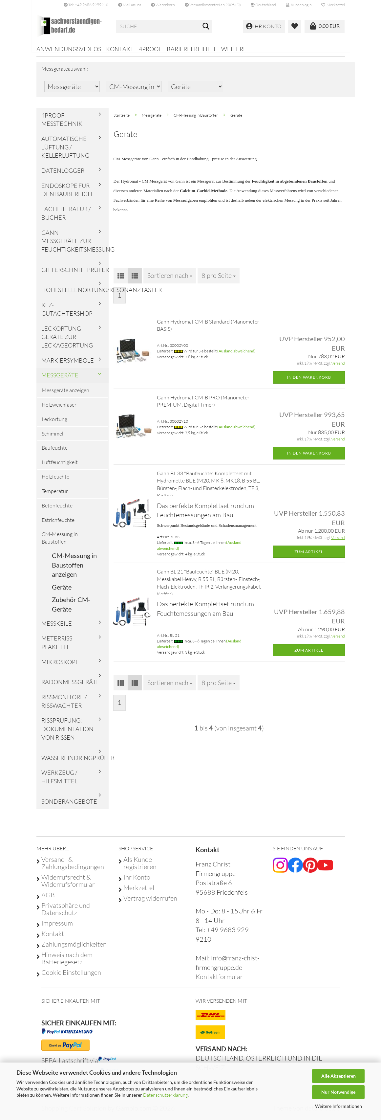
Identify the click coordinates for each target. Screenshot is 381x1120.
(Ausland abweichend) (236, 355)
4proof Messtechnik (61, 124)
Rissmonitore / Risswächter (64, 706)
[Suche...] (206, 26)
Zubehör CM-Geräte (71, 608)
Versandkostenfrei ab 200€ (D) (213, 4)
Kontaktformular (219, 981)
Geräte (62, 591)
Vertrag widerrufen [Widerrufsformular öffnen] (150, 903)
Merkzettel (333, 4)
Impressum (57, 927)
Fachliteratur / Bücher (66, 218)
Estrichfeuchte (58, 524)
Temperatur (55, 495)
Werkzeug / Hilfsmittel (59, 781)
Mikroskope (60, 666)
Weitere (234, 49)
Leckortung (54, 423)
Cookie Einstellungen (71, 977)
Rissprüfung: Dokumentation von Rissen (67, 733)
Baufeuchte (55, 452)
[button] (263, 5)
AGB (48, 899)
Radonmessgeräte (70, 686)
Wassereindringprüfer (75, 762)
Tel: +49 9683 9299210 (86, 4)
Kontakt (120, 49)
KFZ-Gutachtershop (67, 314)
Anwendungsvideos (68, 49)
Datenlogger (62, 175)
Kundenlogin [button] (298, 4)
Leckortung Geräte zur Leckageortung (67, 341)
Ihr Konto (136, 881)
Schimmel (52, 438)
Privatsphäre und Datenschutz (65, 914)
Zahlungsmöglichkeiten (74, 948)
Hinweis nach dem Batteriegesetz (67, 963)
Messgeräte (59, 379)
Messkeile (56, 627)
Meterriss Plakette (56, 647)
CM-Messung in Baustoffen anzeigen (74, 569)
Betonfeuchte (57, 510)
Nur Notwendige (338, 1092)
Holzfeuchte (55, 481)
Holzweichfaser (59, 409)
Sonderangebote (69, 806)
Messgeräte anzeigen (65, 395)
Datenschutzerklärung (165, 1095)
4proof (150, 49)
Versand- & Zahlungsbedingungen (72, 868)
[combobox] (169, 280)
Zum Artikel (308, 556)
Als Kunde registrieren (140, 868)
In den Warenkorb (309, 381)
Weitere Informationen (338, 1106)
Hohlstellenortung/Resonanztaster (75, 294)
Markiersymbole (67, 364)
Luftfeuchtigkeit (60, 466)
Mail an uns (129, 4)
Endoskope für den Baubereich (66, 194)
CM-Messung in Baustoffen (60, 542)
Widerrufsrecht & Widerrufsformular (68, 885)
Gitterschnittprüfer (75, 274)
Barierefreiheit (191, 49)
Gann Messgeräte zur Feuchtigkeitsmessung (75, 245)
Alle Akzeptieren (338, 1076)
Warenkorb (163, 4)
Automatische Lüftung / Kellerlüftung (65, 152)
